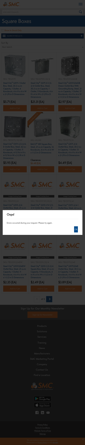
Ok (76, 229)
